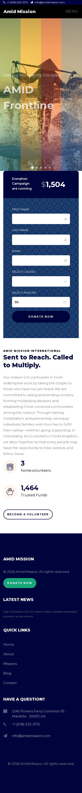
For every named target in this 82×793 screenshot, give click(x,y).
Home (8, 644)
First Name (20, 209)
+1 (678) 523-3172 (16, 2)
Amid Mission (19, 11)
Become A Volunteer (28, 514)
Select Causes (23, 271)
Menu (72, 11)
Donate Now (19, 583)
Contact (10, 683)
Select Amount (24, 292)
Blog (7, 673)
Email (16, 251)
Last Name (20, 230)
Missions (10, 664)
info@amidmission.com (47, 2)
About (8, 654)
